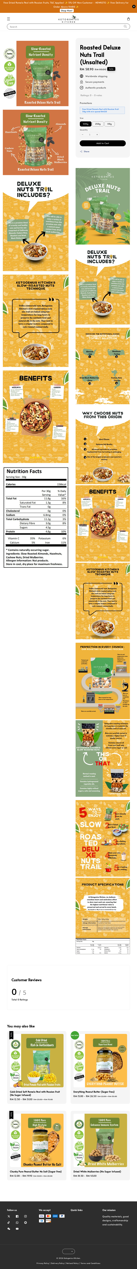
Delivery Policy (57, 1263)
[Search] (125, 26)
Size (82, 118)
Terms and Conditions (90, 1263)
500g (85, 124)
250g (98, 124)
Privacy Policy (43, 1263)
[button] (8, 19)
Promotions (86, 102)
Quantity (84, 129)
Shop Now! (66, 10)
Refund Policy (72, 1263)
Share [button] (84, 151)
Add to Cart (102, 143)
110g (109, 124)
